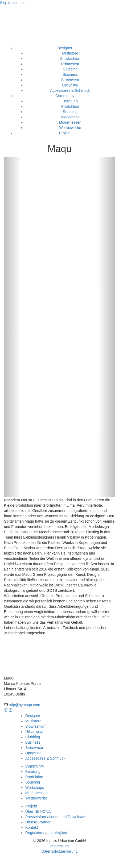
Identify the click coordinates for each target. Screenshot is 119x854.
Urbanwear (70, 64)
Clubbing (70, 69)
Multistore (70, 53)
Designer (64, 48)
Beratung (70, 101)
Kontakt (31, 827)
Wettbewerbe (70, 128)
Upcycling (70, 85)
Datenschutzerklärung (59, 851)
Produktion (70, 106)
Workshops (70, 117)
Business (70, 74)
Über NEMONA (38, 811)
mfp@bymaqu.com (24, 705)
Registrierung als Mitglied (46, 833)
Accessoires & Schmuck (70, 90)
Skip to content (12, 3)
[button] (12, 327)
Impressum (59, 846)
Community (64, 96)
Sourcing (70, 112)
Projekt (65, 133)
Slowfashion (70, 58)
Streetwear (70, 80)
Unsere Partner (38, 822)
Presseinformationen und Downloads (55, 817)
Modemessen (70, 122)
